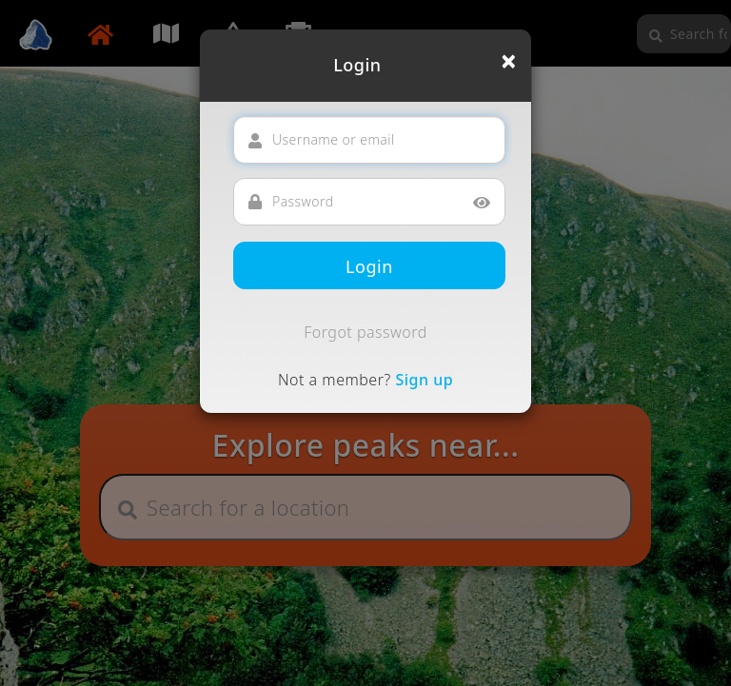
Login (369, 266)
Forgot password (365, 332)
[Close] (509, 61)
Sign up (424, 379)
